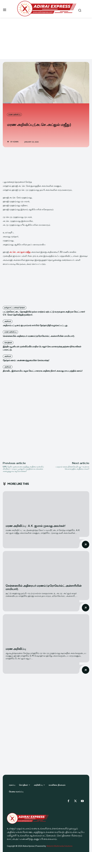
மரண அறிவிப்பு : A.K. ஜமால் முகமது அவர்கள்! (36, 525)
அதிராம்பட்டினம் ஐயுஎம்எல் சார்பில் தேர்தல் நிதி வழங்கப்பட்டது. (35, 325)
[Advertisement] (46, 38)
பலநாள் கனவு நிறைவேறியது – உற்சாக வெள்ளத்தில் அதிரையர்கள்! (72, 467)
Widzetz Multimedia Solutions (59, 846)
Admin (15, 142)
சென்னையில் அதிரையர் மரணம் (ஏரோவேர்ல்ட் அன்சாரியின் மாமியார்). (39, 335)
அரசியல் (7, 321)
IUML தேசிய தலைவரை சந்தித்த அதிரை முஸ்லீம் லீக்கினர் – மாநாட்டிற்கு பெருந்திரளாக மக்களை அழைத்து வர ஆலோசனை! (23, 469)
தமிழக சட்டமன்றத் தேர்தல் (14, 308)
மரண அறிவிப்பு (14, 114)
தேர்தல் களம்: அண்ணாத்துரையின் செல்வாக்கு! (26, 360)
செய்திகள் (8, 342)
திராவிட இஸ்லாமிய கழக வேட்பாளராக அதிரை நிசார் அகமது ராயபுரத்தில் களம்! (43, 370)
